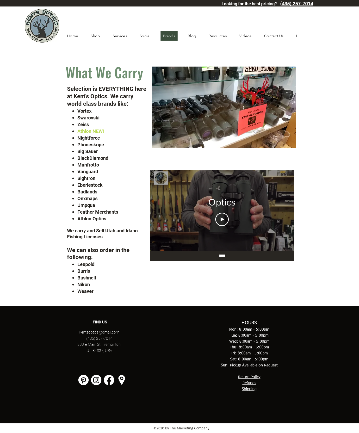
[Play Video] (222, 219)
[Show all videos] (222, 256)
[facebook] (109, 380)
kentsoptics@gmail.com (99, 332)
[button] (95, 35)
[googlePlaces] (122, 380)
